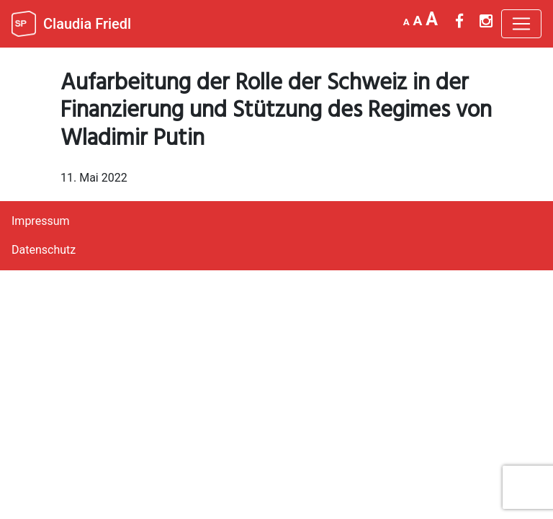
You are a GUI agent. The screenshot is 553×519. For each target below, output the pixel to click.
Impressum (41, 221)
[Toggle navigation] (521, 23)
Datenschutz (44, 250)
